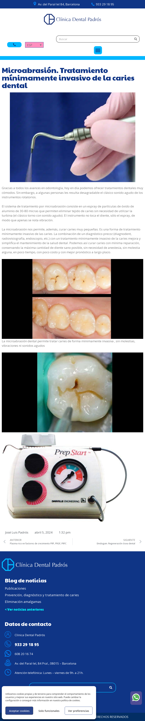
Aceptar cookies (19, 711)
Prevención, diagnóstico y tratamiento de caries (42, 595)
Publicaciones (15, 588)
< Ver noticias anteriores (24, 609)
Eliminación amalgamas (23, 601)
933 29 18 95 (105, 4)
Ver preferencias (78, 711)
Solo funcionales (48, 711)
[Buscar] (135, 39)
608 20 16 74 (24, 654)
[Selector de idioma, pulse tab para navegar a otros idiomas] (34, 45)
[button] (98, 50)
